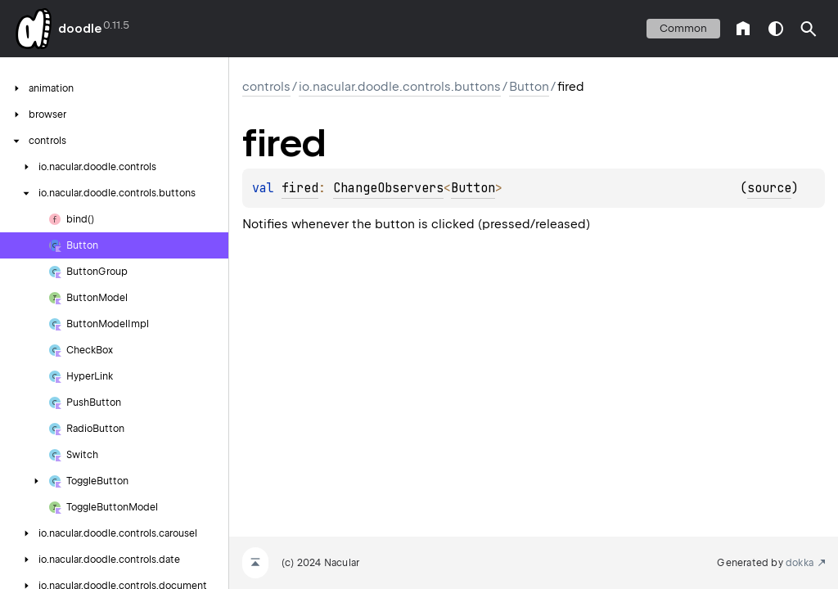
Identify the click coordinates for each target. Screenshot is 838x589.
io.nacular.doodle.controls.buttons (400, 86)
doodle (79, 28)
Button (529, 86)
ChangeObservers (388, 188)
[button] (808, 28)
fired (300, 188)
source (769, 188)
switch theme (775, 28)
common (683, 28)
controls (266, 86)
